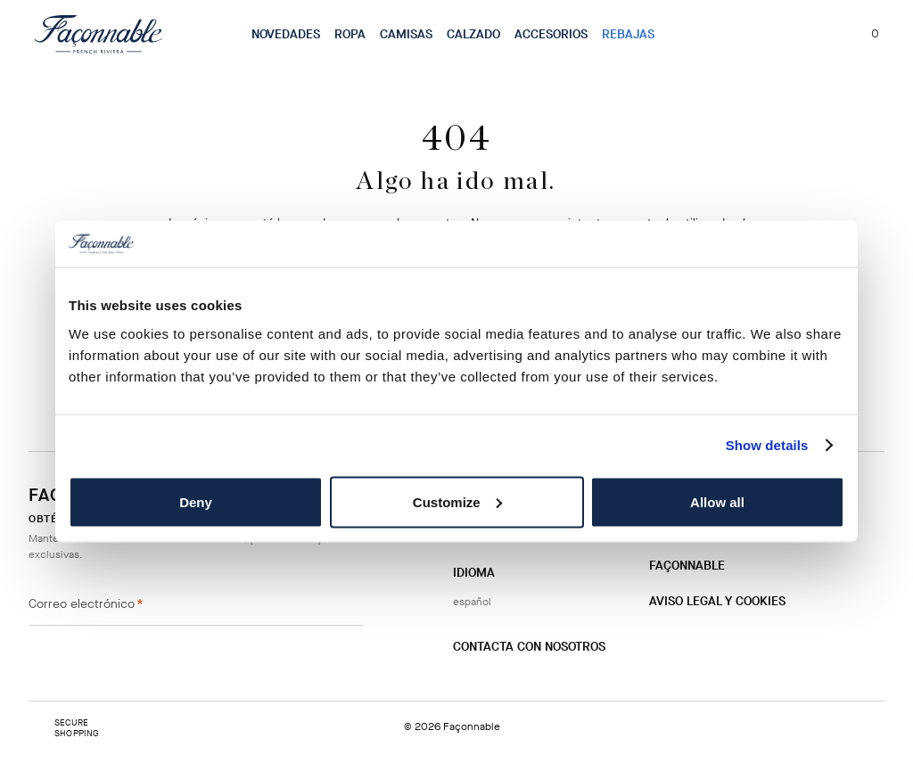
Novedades (285, 34)
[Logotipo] (98, 33)
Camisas (406, 34)
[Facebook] (494, 682)
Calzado (473, 34)
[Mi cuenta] (828, 34)
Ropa (350, 34)
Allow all (717, 501)
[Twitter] (523, 682)
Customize (457, 501)
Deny (195, 501)
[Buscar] (764, 34)
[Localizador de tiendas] (796, 34)
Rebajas (628, 34)
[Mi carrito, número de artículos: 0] (864, 34)
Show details (767, 445)
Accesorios (551, 34)
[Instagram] (466, 682)
